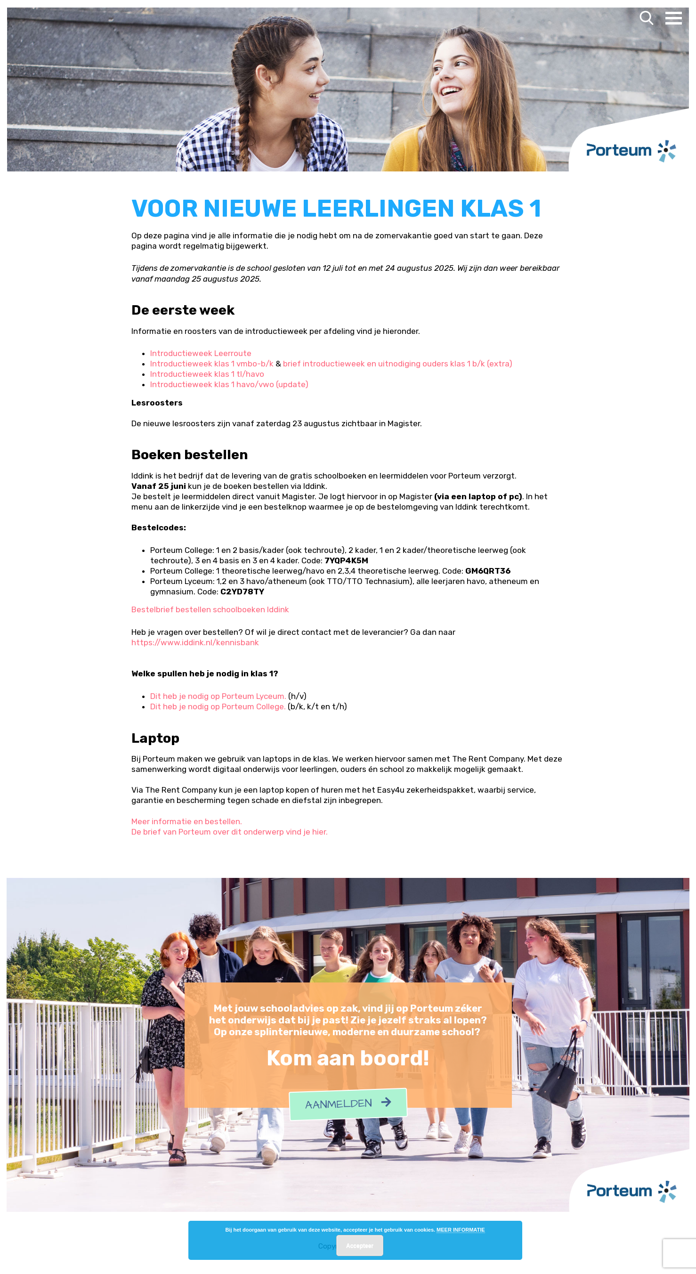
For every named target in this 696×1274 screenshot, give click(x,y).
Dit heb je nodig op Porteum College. (218, 706)
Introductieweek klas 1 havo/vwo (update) (229, 384)
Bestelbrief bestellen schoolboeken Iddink (210, 609)
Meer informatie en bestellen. (186, 821)
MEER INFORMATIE (461, 1230)
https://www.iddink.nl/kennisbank (195, 642)
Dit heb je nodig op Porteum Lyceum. (218, 696)
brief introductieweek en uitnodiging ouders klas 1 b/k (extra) (397, 363)
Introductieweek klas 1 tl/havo (207, 374)
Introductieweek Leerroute (200, 353)
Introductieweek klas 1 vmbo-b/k (212, 363)
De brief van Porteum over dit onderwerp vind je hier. (229, 831)
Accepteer (359, 1245)
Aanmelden (348, 1104)
